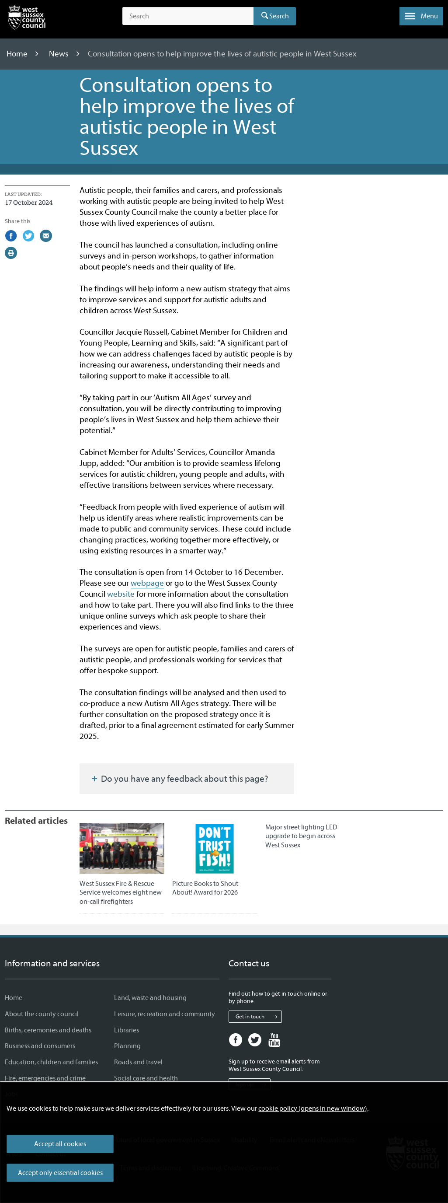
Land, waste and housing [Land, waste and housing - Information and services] (150, 998)
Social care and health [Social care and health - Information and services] (146, 1078)
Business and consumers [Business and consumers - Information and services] (40, 1046)
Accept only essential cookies (60, 1173)
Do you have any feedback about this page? (179, 778)
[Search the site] (188, 16)
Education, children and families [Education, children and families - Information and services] (51, 1062)
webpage (147, 583)
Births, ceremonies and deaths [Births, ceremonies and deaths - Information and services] (48, 1030)
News (59, 54)
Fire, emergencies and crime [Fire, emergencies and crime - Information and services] (45, 1078)
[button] (421, 16)
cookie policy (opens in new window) (312, 1108)
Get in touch (258, 1016)
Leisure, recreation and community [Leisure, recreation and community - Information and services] (164, 1014)
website (121, 594)
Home (18, 54)
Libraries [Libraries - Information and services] (126, 1030)
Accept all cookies (60, 1144)
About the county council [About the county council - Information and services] (42, 1014)
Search (279, 16)
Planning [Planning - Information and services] (127, 1046)
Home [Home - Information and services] (13, 998)
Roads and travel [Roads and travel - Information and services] (138, 1062)
